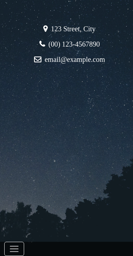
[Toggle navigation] (14, 249)
